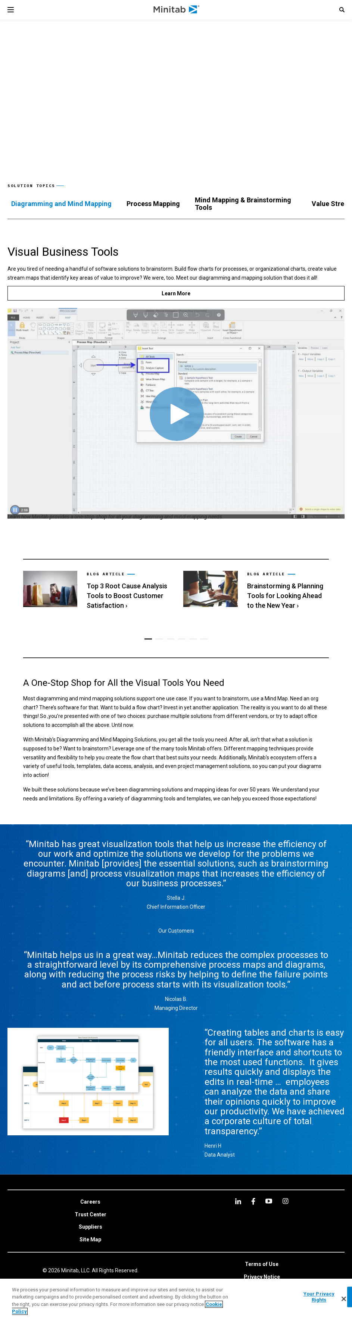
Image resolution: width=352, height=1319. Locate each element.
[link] (95, 590)
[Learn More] (176, 293)
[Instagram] (285, 1201)
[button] (342, 9)
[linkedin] (238, 1201)
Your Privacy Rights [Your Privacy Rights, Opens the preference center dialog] (319, 1297)
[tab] (61, 204)
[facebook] (253, 1201)
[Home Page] (176, 9)
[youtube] (268, 1201)
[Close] (344, 1299)
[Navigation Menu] (10, 9)
